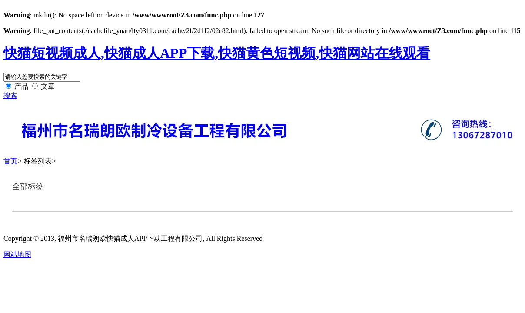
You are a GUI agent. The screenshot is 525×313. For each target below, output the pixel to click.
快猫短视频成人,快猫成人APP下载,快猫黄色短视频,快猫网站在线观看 (216, 53)
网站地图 (17, 254)
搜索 (10, 95)
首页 (10, 161)
